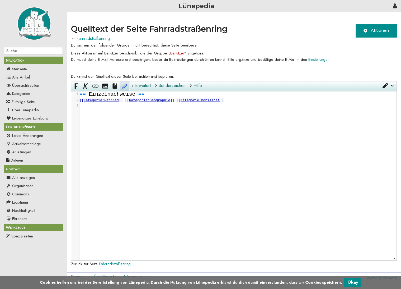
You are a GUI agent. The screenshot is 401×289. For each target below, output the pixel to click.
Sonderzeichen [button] (172, 85)
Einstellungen (318, 59)
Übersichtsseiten (22, 85)
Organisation (20, 186)
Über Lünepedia (22, 110)
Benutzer (177, 53)
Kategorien (18, 94)
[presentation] (237, 100)
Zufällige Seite (23, 102)
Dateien (14, 160)
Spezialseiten (22, 236)
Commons (17, 194)
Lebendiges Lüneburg (27, 118)
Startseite (16, 69)
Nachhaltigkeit (20, 210)
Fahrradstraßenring (93, 38)
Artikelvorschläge (23, 144)
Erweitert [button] (143, 85)
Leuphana (17, 202)
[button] (388, 85)
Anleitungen (18, 152)
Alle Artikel (18, 77)
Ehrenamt (16, 219)
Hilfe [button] (198, 85)
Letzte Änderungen (24, 136)
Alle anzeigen (20, 178)
